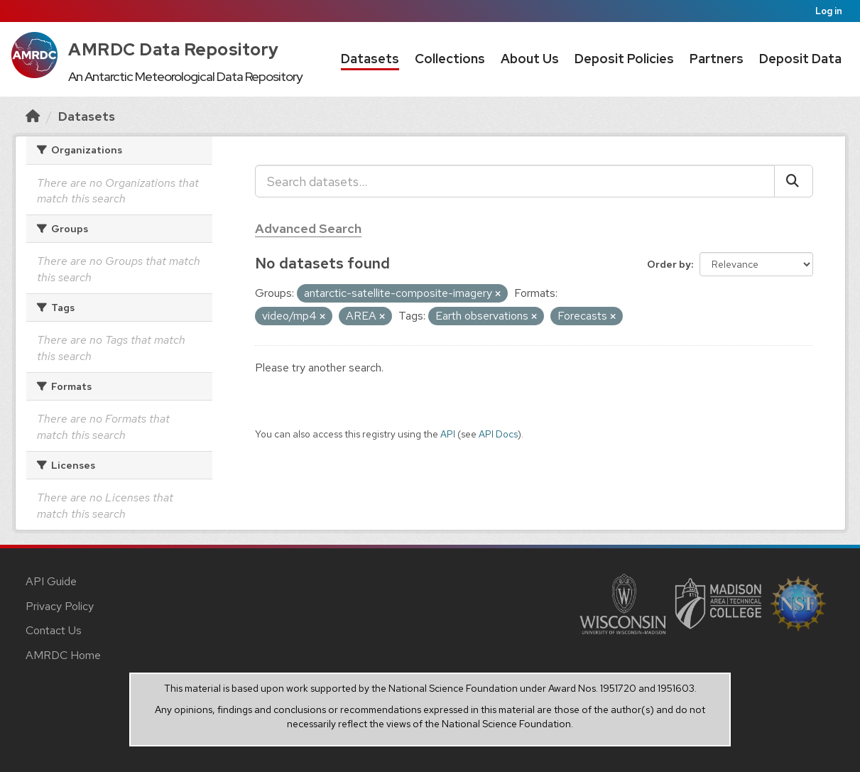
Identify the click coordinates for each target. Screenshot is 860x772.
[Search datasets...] (515, 181)
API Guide (51, 581)
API (447, 434)
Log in (828, 11)
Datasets (370, 58)
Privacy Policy (60, 606)
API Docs (498, 434)
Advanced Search (308, 228)
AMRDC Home (63, 655)
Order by (669, 264)
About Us (530, 58)
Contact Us (54, 630)
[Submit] (793, 181)
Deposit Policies (624, 58)
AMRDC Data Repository (173, 49)
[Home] (33, 116)
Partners (717, 58)
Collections (450, 58)
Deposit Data (800, 58)
